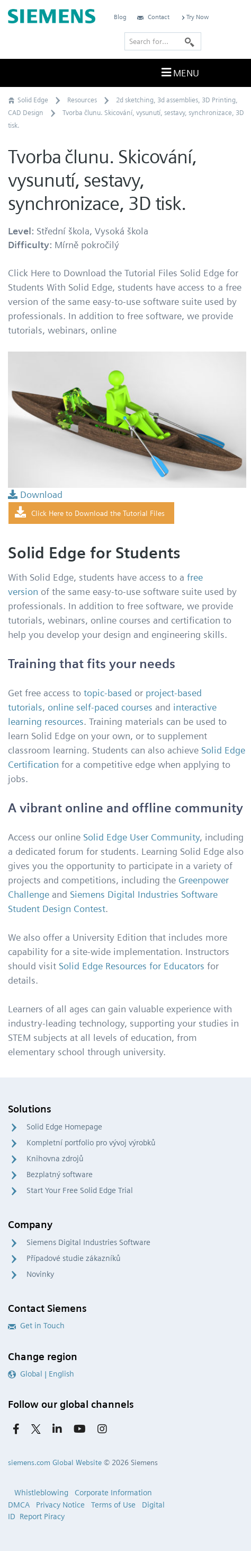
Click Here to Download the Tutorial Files (90, 513)
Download (35, 494)
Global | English (41, 1374)
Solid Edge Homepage (64, 1127)
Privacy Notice (60, 1505)
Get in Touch (36, 1325)
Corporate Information (113, 1492)
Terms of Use (113, 1505)
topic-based (108, 692)
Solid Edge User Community (141, 837)
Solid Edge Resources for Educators (131, 965)
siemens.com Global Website (55, 1462)
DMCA (19, 1505)
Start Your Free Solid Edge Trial (79, 1190)
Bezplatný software (59, 1174)
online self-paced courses (100, 707)
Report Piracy (42, 1516)
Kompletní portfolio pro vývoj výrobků (91, 1142)
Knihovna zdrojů (55, 1158)
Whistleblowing (41, 1492)
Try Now (194, 17)
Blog (120, 17)
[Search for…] (162, 41)
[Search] (189, 41)
